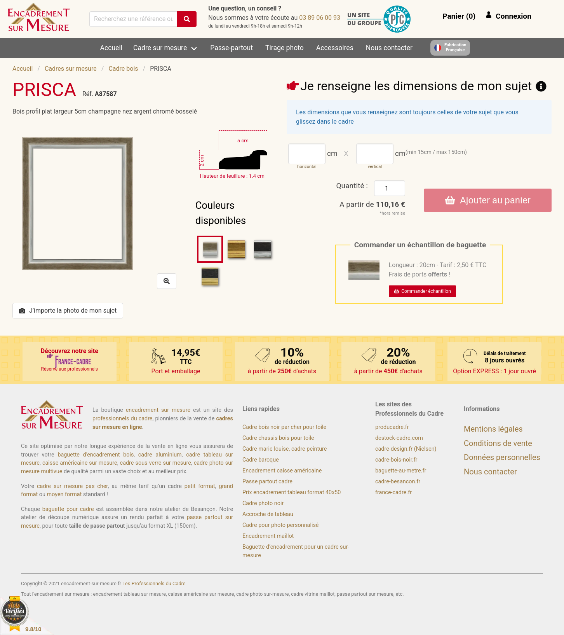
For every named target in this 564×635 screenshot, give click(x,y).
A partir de (372, 204)
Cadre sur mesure (160, 48)
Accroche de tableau (267, 514)
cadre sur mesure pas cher (72, 486)
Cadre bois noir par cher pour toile (284, 427)
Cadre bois (123, 68)
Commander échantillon (422, 291)
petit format (200, 486)
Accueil (111, 48)
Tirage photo (284, 48)
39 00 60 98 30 (319, 17)
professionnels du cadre (122, 418)
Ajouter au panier (488, 200)
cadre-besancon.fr (397, 481)
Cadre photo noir (263, 503)
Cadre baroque (260, 460)
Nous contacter (389, 48)
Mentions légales (493, 429)
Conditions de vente (498, 443)
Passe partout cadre (267, 481)
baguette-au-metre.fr (400, 470)
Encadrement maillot (268, 536)
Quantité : (352, 185)
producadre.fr (392, 427)
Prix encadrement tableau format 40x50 (291, 492)
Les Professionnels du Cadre (154, 583)
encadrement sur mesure (158, 410)
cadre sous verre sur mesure (155, 463)
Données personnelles (502, 457)
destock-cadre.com (399, 438)
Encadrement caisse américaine (282, 470)
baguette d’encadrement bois (95, 454)
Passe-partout (231, 48)
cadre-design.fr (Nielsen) (406, 449)
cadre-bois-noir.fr (396, 460)
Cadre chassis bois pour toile (278, 438)
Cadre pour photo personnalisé (280, 525)
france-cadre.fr (393, 492)
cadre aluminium (160, 454)
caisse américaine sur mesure (79, 463)
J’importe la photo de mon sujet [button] (68, 310)
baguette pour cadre (68, 509)
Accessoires (334, 48)
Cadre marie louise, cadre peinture (284, 449)
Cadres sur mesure (71, 68)
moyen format (64, 494)
